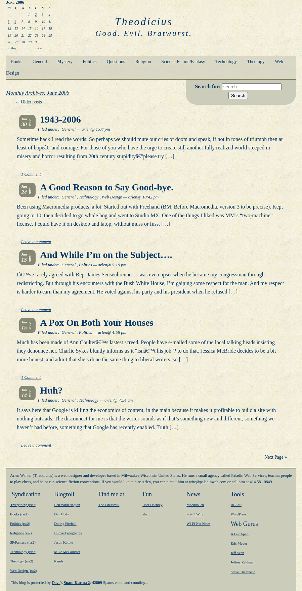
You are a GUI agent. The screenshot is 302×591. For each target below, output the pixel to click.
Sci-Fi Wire (194, 514)
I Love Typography (68, 533)
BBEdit (236, 505)
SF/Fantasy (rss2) (23, 542)
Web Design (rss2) (23, 571)
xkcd (145, 514)
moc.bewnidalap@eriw (207, 482)
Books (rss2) (19, 514)
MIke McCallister (67, 552)
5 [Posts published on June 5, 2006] (8, 22)
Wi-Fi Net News (198, 523)
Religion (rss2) (21, 533)
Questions (116, 61)
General (40, 61)
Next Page (275, 457)
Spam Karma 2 (76, 582)
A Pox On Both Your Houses (97, 322)
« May (12, 48)
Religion (143, 61)
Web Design (112, 197)
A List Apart (240, 534)
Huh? (51, 390)
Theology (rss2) (21, 561)
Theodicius (144, 21)
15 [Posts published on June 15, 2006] (30, 28)
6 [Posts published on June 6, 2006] (15, 22)
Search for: (208, 86)
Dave (56, 582)
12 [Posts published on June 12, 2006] (9, 28)
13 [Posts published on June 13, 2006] (16, 28)
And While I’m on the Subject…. (106, 254)
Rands (58, 561)
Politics (89, 61)
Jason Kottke (63, 542)
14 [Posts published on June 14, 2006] (23, 28)
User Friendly (152, 505)
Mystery (65, 61)
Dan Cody (61, 514)
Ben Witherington (67, 505)
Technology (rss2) (23, 552)
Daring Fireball (65, 523)
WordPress (239, 514)
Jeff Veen (237, 553)
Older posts (28, 101)
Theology (256, 61)
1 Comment (31, 174)
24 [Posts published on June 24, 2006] (43, 35)
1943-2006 (60, 119)
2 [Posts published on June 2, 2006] (36, 14)
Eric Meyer (239, 543)
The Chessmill (109, 505)
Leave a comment (36, 241)
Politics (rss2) (20, 523)
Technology (226, 61)
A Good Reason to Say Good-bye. (107, 187)
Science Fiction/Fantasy (183, 61)
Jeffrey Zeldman (243, 562)
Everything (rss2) (23, 505)
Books (17, 61)
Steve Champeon (243, 572)
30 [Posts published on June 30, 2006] (36, 42)
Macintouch (195, 505)
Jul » (38, 48)
